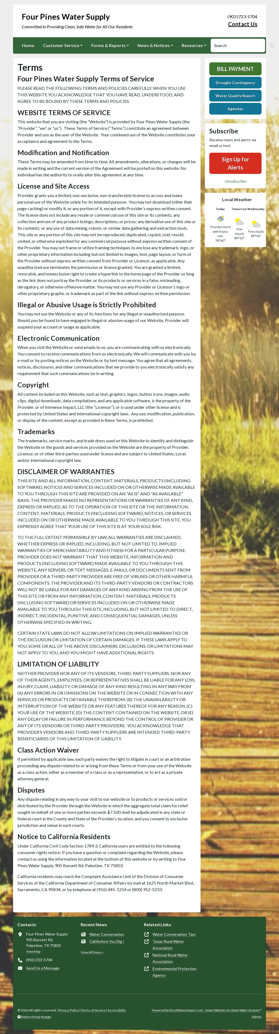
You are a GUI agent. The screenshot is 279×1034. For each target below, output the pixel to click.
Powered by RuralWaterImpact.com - (207, 1010)
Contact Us (242, 24)
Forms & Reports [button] (108, 45)
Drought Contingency (235, 82)
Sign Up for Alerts (235, 163)
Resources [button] (192, 45)
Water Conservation (106, 934)
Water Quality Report (235, 95)
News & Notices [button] (154, 45)
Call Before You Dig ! (106, 941)
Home (28, 45)
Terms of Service (93, 1010)
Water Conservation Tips (174, 934)
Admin (257, 1017)
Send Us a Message (42, 968)
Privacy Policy (69, 1010)
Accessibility (117, 1010)
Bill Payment (235, 69)
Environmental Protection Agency (174, 971)
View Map (33, 951)
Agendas (235, 108)
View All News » (92, 952)
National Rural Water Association (170, 958)
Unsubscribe (235, 181)
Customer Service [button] (61, 45)
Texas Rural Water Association (168, 944)
